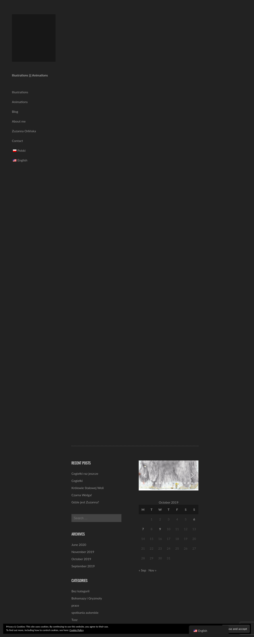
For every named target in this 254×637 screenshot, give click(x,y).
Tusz (74, 620)
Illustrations (20, 92)
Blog (15, 111)
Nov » (153, 570)
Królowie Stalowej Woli (87, 488)
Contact (17, 141)
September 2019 (83, 566)
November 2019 (82, 552)
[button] (145, 475)
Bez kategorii (80, 591)
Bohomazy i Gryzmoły (86, 598)
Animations (20, 102)
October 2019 (81, 559)
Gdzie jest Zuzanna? (85, 502)
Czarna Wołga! (81, 495)
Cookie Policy (76, 630)
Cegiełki (77, 481)
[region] (168, 475)
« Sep (142, 570)
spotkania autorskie (84, 612)
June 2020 (78, 544)
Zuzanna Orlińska (24, 131)
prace (75, 605)
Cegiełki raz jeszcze (84, 473)
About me (19, 121)
